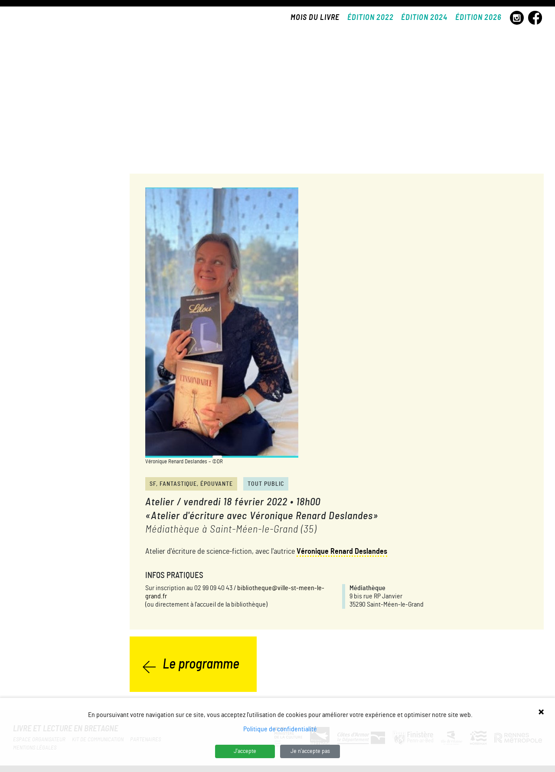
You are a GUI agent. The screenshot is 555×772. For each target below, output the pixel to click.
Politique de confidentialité (280, 729)
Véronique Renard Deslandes (342, 552)
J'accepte (245, 751)
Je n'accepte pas (310, 751)
